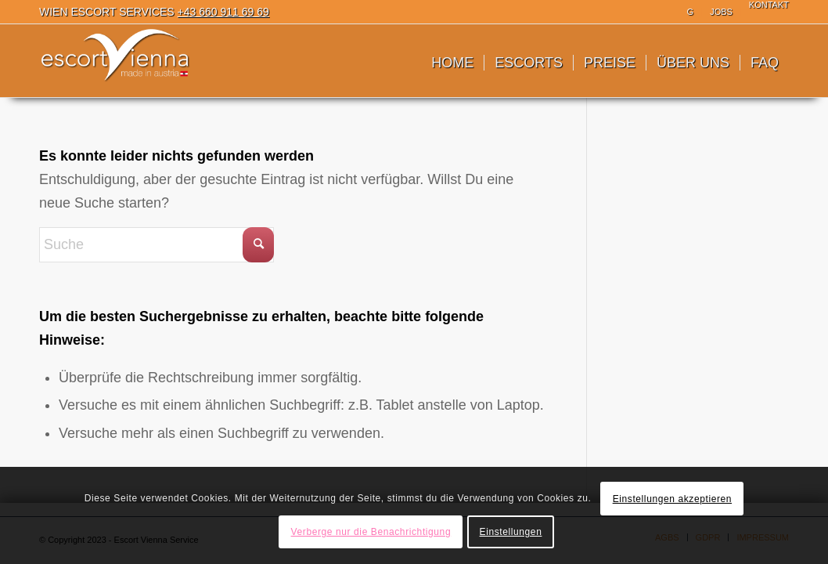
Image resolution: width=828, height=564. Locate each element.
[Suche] (156, 244)
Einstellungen (511, 531)
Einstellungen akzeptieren (672, 499)
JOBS (721, 11)
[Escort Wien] (116, 62)
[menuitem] (691, 12)
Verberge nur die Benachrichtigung (371, 531)
